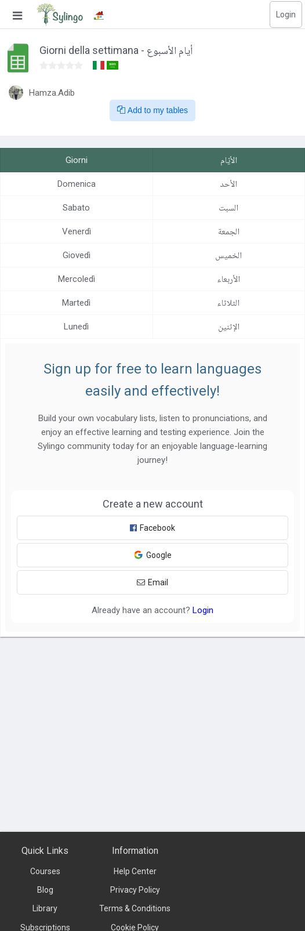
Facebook (152, 527)
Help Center (135, 871)
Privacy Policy (135, 889)
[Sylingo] (60, 14)
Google (152, 555)
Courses (45, 871)
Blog (45, 889)
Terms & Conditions (134, 908)
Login (286, 14)
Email (152, 582)
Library (44, 908)
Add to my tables (152, 110)
